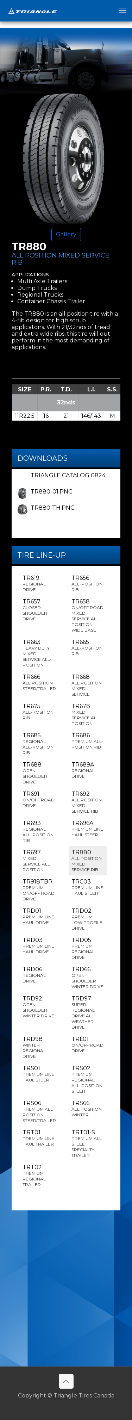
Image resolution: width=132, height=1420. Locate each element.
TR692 (87, 802)
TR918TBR (39, 890)
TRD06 (39, 975)
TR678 (87, 714)
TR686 (87, 741)
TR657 (39, 610)
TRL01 (87, 1045)
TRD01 (39, 916)
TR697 (39, 861)
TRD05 (87, 948)
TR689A (87, 770)
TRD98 (39, 1047)
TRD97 (87, 1012)
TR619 (39, 584)
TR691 (39, 799)
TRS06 (39, 1111)
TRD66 (87, 978)
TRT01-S (87, 1143)
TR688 (39, 773)
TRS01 (39, 1074)
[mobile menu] (122, 11)
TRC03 (87, 887)
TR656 (87, 584)
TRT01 (39, 1138)
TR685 (39, 744)
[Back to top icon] (66, 1381)
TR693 (39, 831)
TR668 (87, 685)
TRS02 (87, 1079)
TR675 (39, 712)
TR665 (87, 648)
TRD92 (39, 1007)
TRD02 (87, 919)
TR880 (87, 861)
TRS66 (87, 1109)
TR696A (87, 829)
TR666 (39, 683)
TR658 (87, 615)
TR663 (39, 653)
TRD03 (39, 946)
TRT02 (39, 1176)
